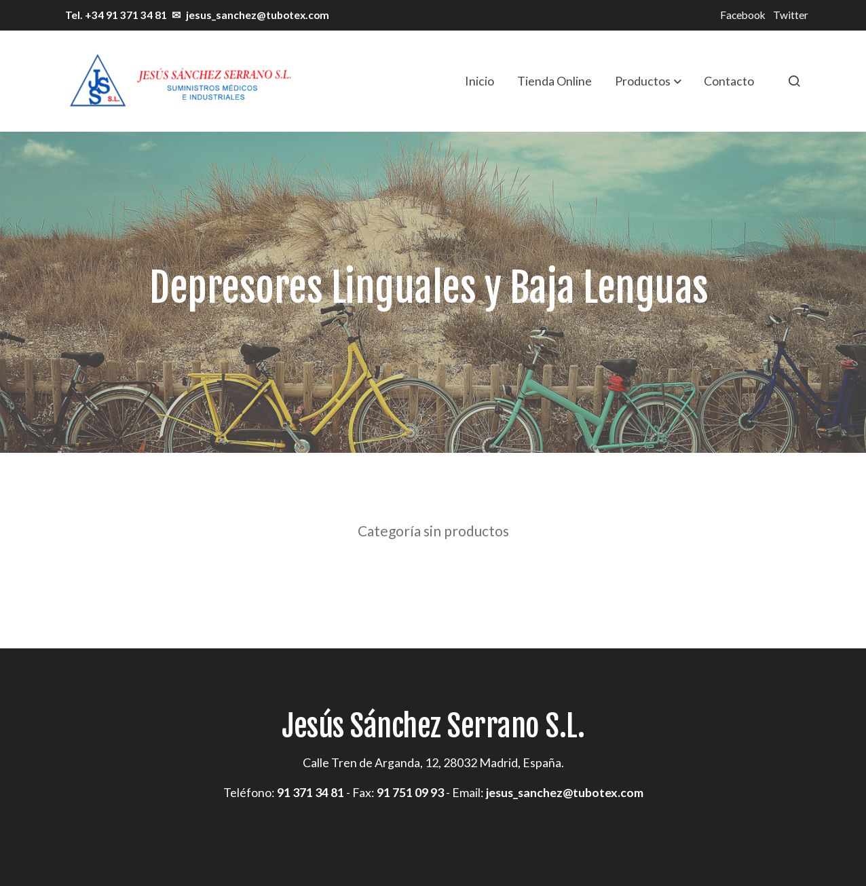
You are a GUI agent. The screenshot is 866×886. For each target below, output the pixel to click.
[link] (179, 81)
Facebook (743, 15)
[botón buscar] (794, 81)
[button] (648, 81)
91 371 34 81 (310, 792)
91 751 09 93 (410, 792)
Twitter (790, 15)
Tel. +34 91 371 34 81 (115, 15)
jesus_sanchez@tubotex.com (257, 15)
